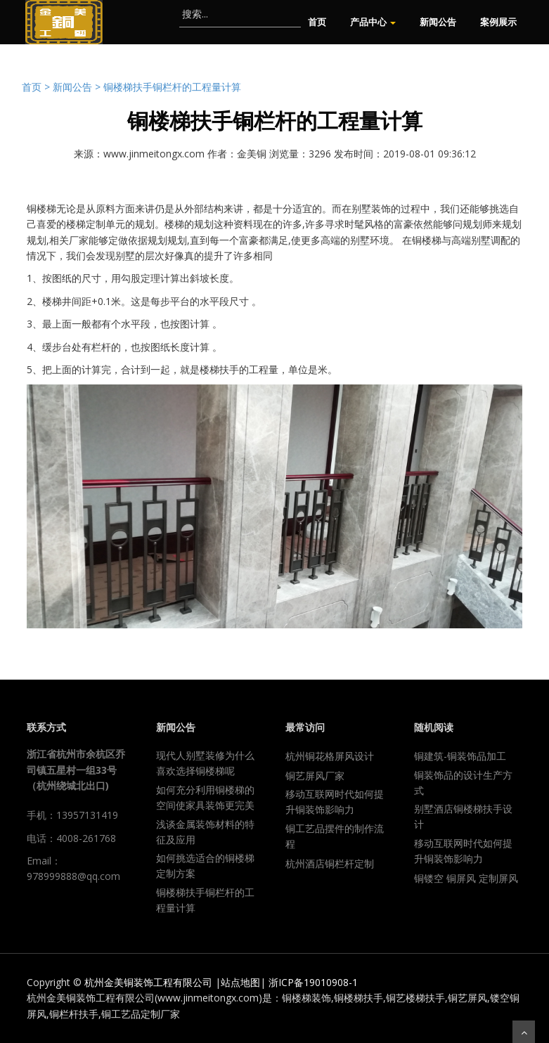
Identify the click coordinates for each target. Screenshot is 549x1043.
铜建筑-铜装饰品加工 (460, 756)
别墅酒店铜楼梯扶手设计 (463, 816)
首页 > (37, 86)
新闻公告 (438, 21)
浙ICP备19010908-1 (313, 982)
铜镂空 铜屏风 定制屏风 (466, 878)
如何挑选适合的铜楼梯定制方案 (205, 865)
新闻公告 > (78, 86)
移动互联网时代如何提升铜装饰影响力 (334, 801)
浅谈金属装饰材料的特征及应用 (205, 831)
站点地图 (240, 982)
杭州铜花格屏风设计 (329, 756)
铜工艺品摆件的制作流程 (334, 836)
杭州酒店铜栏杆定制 (329, 863)
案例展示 (498, 21)
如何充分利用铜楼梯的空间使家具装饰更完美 (205, 797)
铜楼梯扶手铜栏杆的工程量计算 (172, 86)
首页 (317, 21)
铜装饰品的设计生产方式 (463, 782)
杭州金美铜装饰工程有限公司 (148, 982)
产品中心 (373, 21)
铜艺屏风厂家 (314, 775)
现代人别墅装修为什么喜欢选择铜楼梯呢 (205, 763)
